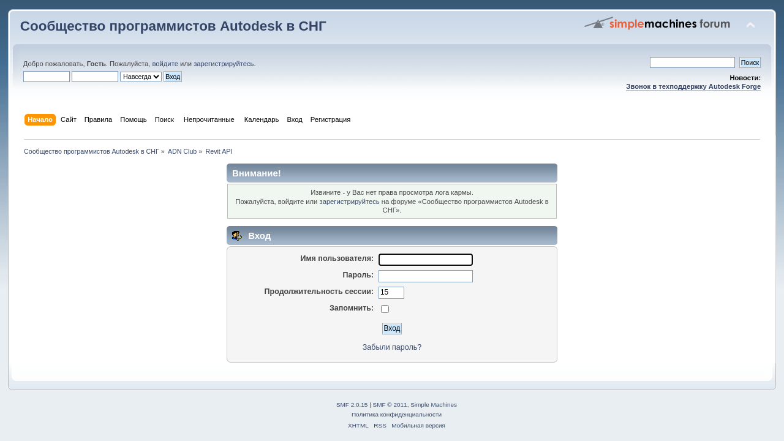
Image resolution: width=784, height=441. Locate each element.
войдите (165, 63)
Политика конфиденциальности (397, 414)
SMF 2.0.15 (352, 404)
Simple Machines (433, 404)
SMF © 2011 (390, 404)
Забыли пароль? (392, 347)
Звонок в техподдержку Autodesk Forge (693, 86)
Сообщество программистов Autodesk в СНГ (173, 26)
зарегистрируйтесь (224, 63)
